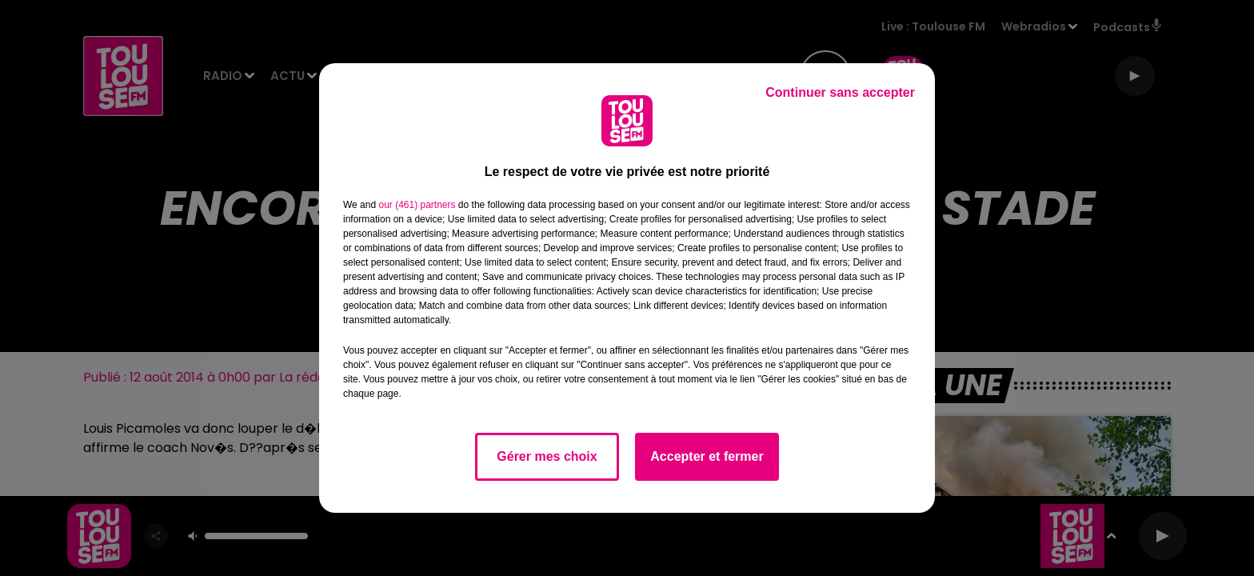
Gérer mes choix (547, 456)
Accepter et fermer (706, 456)
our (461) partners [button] (416, 204)
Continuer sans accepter (840, 92)
